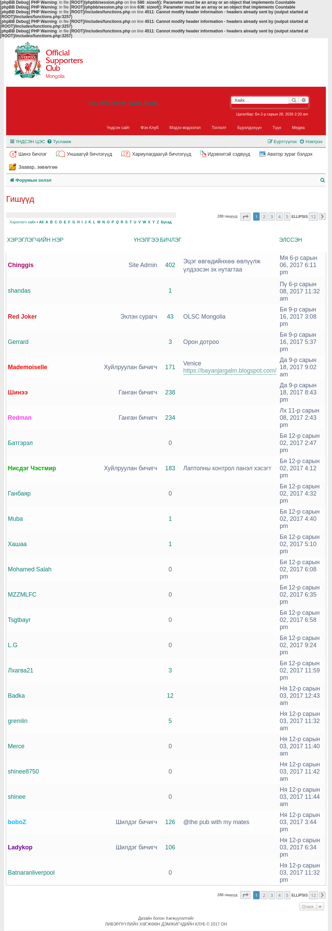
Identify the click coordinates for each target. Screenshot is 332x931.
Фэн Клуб (149, 127)
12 (170, 695)
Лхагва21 (20, 670)
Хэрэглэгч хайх (22, 222)
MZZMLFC (22, 594)
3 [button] (272, 216)
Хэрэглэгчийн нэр (35, 240)
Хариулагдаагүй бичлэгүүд (161, 154)
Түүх (277, 127)
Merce (16, 746)
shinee (17, 796)
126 (170, 822)
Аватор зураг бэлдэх (290, 154)
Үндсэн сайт (118, 127)
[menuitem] (59, 142)
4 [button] (279, 216)
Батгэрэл (20, 443)
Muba (15, 518)
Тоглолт (219, 127)
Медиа (298, 127)
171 (170, 367)
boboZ (17, 822)
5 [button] (287, 216)
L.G (12, 645)
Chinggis (20, 265)
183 (170, 468)
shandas (19, 290)
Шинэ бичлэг (32, 154)
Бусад (166, 222)
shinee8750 (23, 771)
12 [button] (313, 216)
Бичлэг (171, 240)
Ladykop (20, 847)
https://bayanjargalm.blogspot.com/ (229, 370)
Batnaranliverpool (31, 872)
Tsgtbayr (19, 619)
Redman (19, 417)
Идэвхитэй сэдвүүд (228, 154)
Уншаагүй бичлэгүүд (89, 154)
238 (170, 392)
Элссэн (290, 240)
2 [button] (264, 216)
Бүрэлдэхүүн (249, 127)
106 (170, 847)
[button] (245, 217)
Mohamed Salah (30, 569)
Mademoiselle (27, 367)
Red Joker (22, 316)
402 (170, 265)
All (41, 222)
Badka (16, 695)
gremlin (18, 721)
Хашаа (17, 544)
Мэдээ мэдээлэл (185, 127)
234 (170, 417)
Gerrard (18, 341)
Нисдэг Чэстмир (32, 468)
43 (170, 316)
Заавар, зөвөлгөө (37, 167)
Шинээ (18, 392)
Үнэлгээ (146, 240)
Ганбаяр (19, 493)
